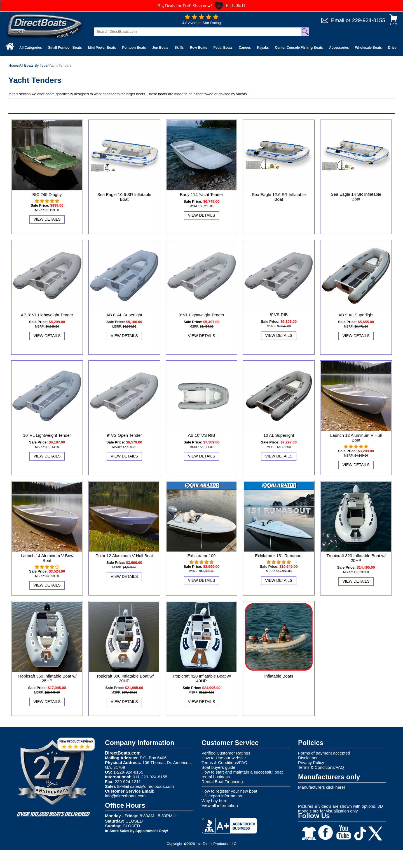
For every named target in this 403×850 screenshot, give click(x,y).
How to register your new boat (229, 791)
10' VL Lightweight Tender (47, 435)
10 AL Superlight (278, 435)
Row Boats (198, 48)
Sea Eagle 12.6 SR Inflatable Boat (279, 197)
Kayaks (263, 48)
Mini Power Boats (102, 48)
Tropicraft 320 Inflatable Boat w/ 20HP (355, 558)
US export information (222, 795)
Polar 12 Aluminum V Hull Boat (124, 555)
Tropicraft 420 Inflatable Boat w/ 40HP (201, 678)
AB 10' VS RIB (201, 435)
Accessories (339, 48)
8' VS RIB (279, 314)
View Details (47, 219)
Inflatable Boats (278, 676)
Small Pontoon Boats (65, 48)
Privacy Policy (311, 762)
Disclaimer (308, 757)
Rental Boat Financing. (223, 781)
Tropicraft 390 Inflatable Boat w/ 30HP (124, 678)
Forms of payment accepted (324, 753)
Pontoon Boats (134, 48)
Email (338, 20)
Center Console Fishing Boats (299, 48)
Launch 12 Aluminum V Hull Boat (356, 437)
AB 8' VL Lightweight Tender (47, 314)
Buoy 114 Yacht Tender (201, 194)
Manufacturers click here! (321, 787)
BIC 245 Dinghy (47, 194)
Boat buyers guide (218, 767)
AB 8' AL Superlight (124, 314)
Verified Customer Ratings (226, 753)
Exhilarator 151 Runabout (279, 555)
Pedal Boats (223, 48)
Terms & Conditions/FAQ (224, 762)
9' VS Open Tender (124, 435)
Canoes (245, 48)
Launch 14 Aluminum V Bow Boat (47, 558)
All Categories (30, 48)
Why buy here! (215, 800)
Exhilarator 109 (202, 555)
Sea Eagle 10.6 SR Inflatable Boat (124, 197)
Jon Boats (160, 48)
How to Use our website (224, 757)
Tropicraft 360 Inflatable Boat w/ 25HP (46, 678)
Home (13, 65)
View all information (220, 805)
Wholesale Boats (368, 48)
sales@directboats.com (152, 786)
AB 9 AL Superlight (355, 314)
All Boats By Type (33, 65)
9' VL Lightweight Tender (201, 314)
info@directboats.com (125, 795)
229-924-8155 (368, 20)
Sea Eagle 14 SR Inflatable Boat (356, 196)
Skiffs (179, 48)
